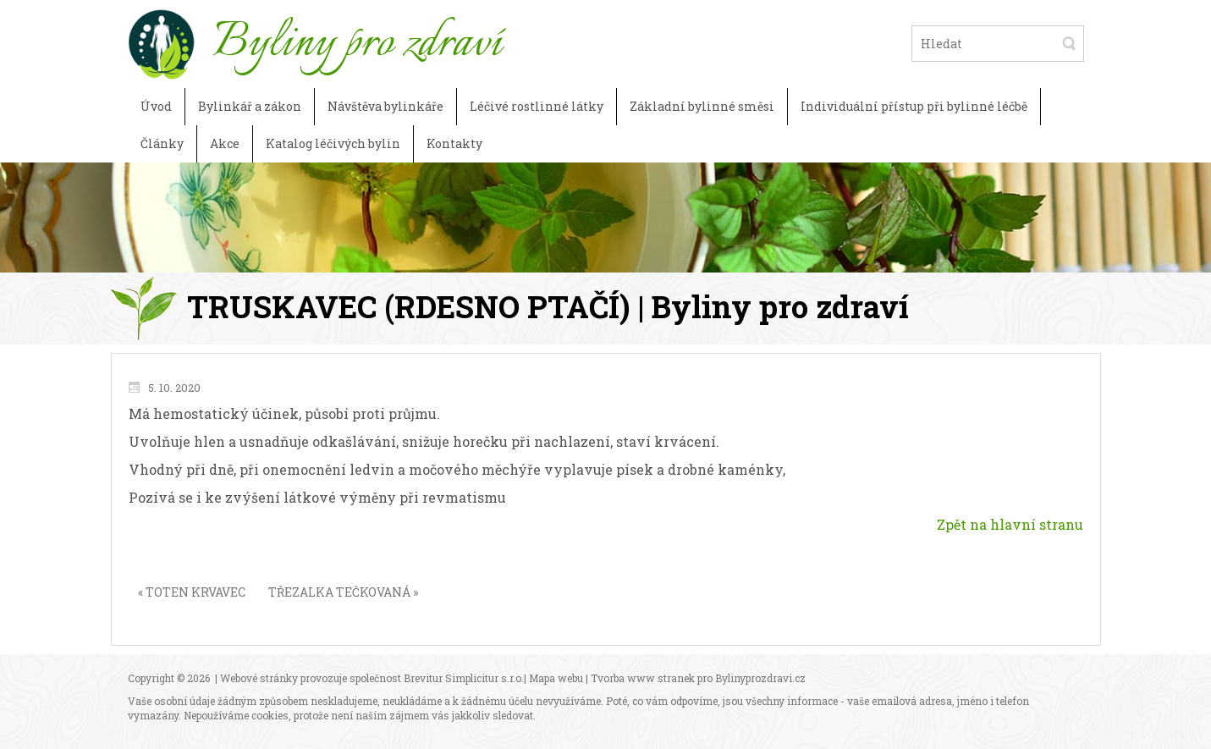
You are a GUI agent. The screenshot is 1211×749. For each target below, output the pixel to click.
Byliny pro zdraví (356, 43)
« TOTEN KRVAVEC (191, 592)
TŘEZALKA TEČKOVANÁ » (343, 592)
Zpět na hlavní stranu (1010, 524)
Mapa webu (556, 678)
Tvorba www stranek (643, 678)
